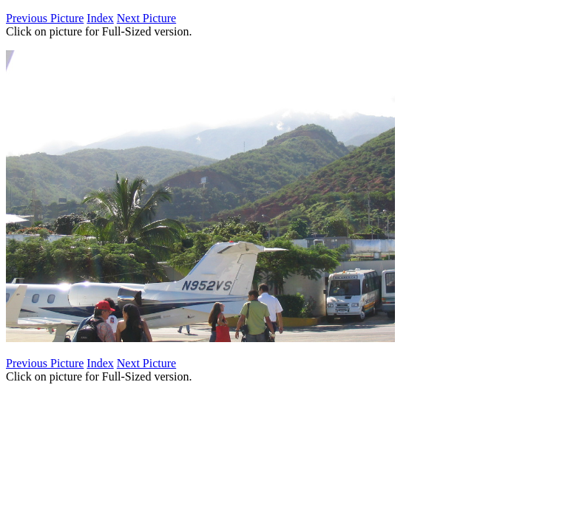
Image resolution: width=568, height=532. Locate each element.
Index (100, 18)
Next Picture (146, 18)
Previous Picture (45, 18)
